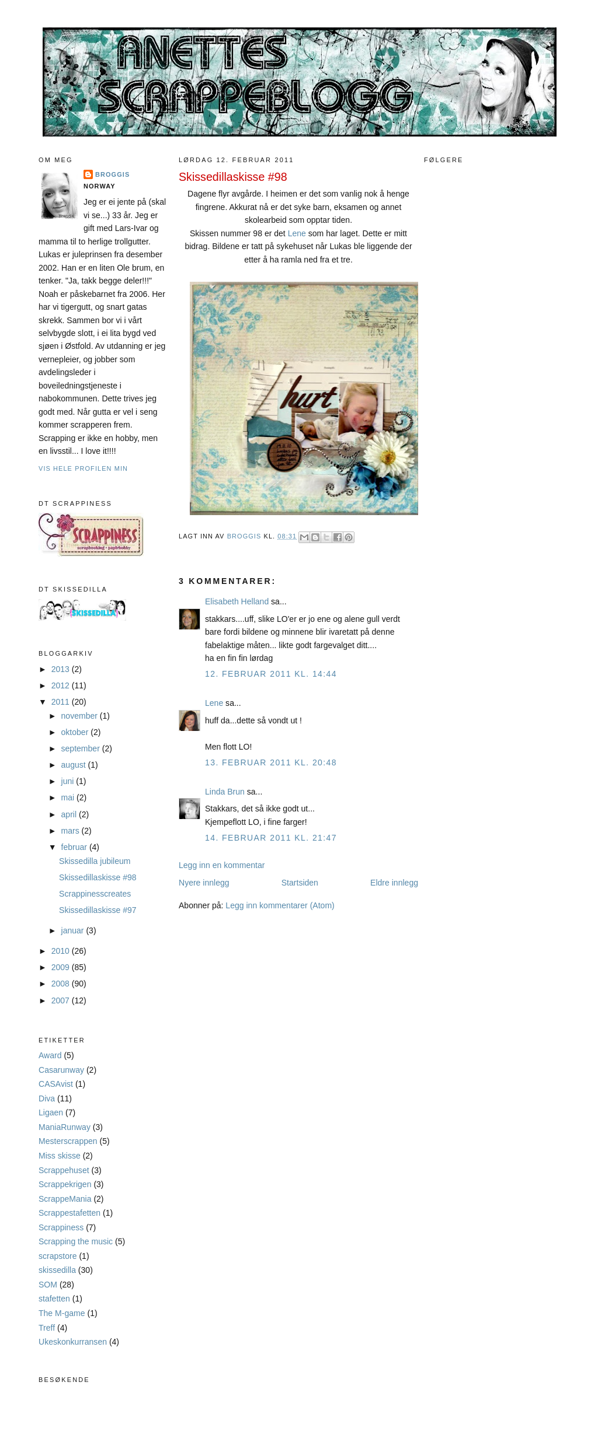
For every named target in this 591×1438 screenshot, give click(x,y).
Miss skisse (60, 1155)
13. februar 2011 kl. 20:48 (271, 762)
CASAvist (56, 1084)
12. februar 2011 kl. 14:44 (271, 673)
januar (73, 930)
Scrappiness (61, 1227)
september (81, 748)
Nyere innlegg (204, 882)
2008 (61, 983)
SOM (48, 1284)
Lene (297, 233)
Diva (47, 1098)
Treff (47, 1327)
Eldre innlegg (394, 882)
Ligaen (51, 1112)
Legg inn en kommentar (222, 865)
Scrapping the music (76, 1241)
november (80, 715)
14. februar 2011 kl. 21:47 (271, 837)
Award (50, 1055)
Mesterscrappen (68, 1141)
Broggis (112, 174)
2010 (61, 951)
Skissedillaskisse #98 (98, 877)
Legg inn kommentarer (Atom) (279, 905)
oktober (76, 732)
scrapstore (58, 1256)
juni (69, 781)
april (70, 814)
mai (69, 797)
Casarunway (61, 1070)
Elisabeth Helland (237, 601)
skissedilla (57, 1270)
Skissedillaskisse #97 (98, 910)
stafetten (54, 1298)
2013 (61, 669)
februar (75, 847)
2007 (61, 1000)
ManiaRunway (65, 1127)
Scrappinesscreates (95, 893)
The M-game (62, 1313)
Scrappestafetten (69, 1212)
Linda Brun (225, 791)
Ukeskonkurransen (73, 1341)
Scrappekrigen (65, 1184)
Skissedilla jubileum (94, 861)
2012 (61, 685)
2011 (61, 701)
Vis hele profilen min (83, 468)
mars (71, 830)
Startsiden (299, 882)
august (74, 764)
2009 (61, 967)
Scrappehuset (64, 1170)
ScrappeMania (65, 1198)
